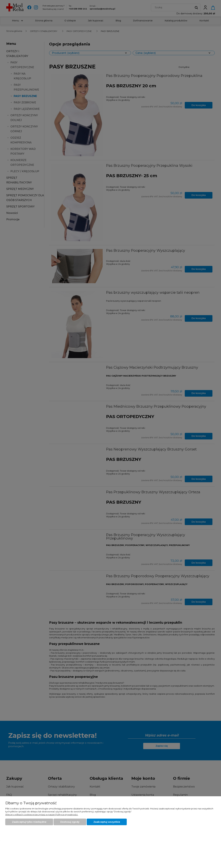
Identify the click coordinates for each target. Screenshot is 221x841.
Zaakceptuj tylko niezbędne (29, 821)
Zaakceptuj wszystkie (106, 821)
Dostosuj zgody (69, 821)
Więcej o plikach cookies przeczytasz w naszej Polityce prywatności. (41, 814)
